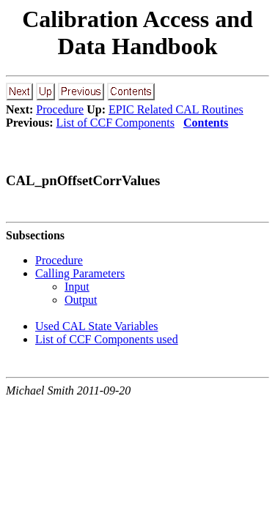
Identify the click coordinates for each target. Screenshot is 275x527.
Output (81, 300)
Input (77, 286)
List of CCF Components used (106, 339)
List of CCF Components (115, 122)
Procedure (60, 109)
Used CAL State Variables (96, 326)
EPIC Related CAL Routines (176, 109)
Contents (205, 122)
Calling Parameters (80, 273)
